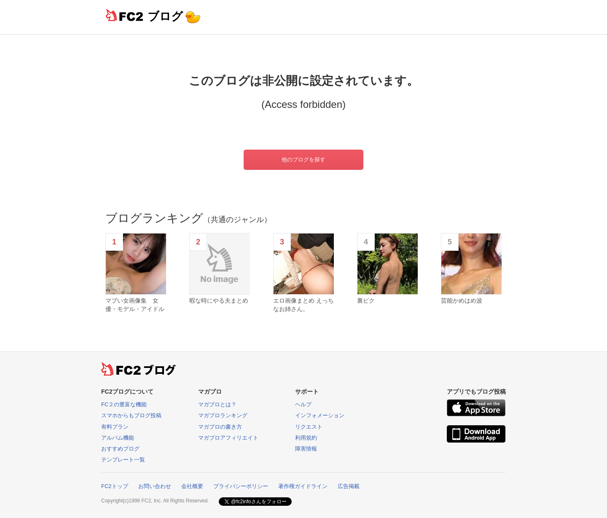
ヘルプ (303, 404)
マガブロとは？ (217, 404)
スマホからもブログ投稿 (131, 415)
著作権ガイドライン (303, 486)
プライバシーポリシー (240, 486)
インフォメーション (319, 415)
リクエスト (308, 427)
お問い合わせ (154, 486)
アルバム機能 (117, 438)
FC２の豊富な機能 (124, 404)
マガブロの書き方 (220, 427)
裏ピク (366, 300)
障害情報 (306, 449)
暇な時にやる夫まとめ (218, 300)
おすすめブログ (120, 449)
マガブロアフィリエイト (228, 438)
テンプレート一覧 (123, 459)
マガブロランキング (222, 415)
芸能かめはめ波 (461, 300)
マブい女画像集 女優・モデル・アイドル (134, 304)
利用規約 (306, 438)
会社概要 (192, 486)
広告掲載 (349, 486)
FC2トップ (114, 486)
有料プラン (115, 427)
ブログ (165, 16)
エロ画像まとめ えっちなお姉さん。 (303, 304)
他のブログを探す (303, 159)
